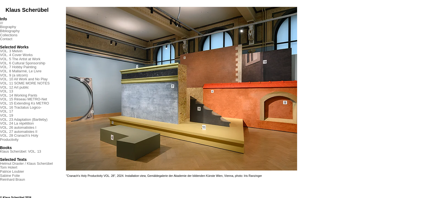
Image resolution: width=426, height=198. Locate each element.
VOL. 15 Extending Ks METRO (24, 103)
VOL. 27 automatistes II (18, 132)
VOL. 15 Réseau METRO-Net (23, 99)
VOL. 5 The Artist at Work (20, 59)
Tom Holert (8, 167)
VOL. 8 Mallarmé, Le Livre (21, 71)
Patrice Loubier (12, 171)
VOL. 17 (6, 111)
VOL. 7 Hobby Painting (18, 67)
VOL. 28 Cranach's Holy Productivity (19, 137)
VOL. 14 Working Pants (18, 95)
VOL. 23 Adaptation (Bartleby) (24, 119)
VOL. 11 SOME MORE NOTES (25, 83)
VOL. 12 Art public (14, 87)
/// (1, 23)
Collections (9, 35)
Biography (8, 27)
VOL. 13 (6, 91)
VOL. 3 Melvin (11, 51)
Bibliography (10, 31)
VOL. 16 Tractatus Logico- (21, 107)
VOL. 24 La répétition (17, 123)
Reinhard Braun (12, 179)
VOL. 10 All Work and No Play (24, 79)
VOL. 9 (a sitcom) (14, 75)
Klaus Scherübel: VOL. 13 (20, 151)
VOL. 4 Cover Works (16, 55)
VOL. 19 (6, 115)
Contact (6, 39)
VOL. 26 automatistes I (18, 127)
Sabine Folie (10, 176)
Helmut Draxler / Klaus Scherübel (26, 163)
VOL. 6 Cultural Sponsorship (22, 63)
